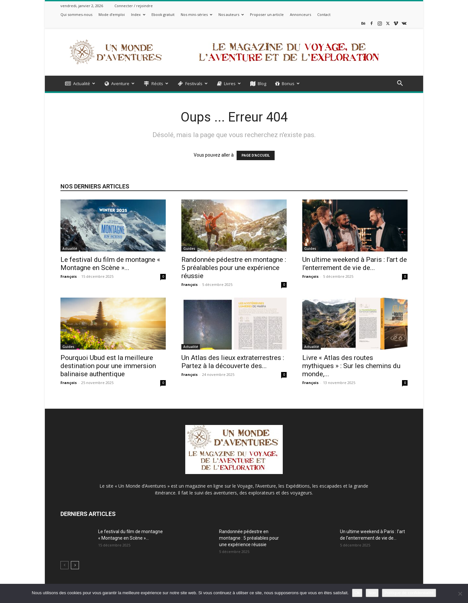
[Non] (460, 593)
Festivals (193, 83)
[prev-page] (64, 565)
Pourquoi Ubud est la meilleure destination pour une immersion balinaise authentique (108, 366)
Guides (189, 248)
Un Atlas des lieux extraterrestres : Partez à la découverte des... (232, 362)
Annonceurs (300, 14)
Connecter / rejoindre (133, 5)
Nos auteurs (231, 14)
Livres (229, 83)
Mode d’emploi (111, 14)
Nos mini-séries (196, 14)
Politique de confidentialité (409, 592)
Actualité (80, 83)
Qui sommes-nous (76, 14)
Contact (324, 14)
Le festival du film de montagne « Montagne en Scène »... (110, 264)
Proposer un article (267, 14)
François (68, 276)
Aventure (120, 83)
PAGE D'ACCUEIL (255, 155)
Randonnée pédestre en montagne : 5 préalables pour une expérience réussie (233, 268)
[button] (400, 84)
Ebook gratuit (163, 14)
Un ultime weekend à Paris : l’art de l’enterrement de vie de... (354, 264)
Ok (357, 592)
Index (138, 14)
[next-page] (75, 565)
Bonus (287, 83)
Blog (258, 83)
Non (372, 592)
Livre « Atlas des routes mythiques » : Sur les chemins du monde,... (351, 366)
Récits (156, 83)
